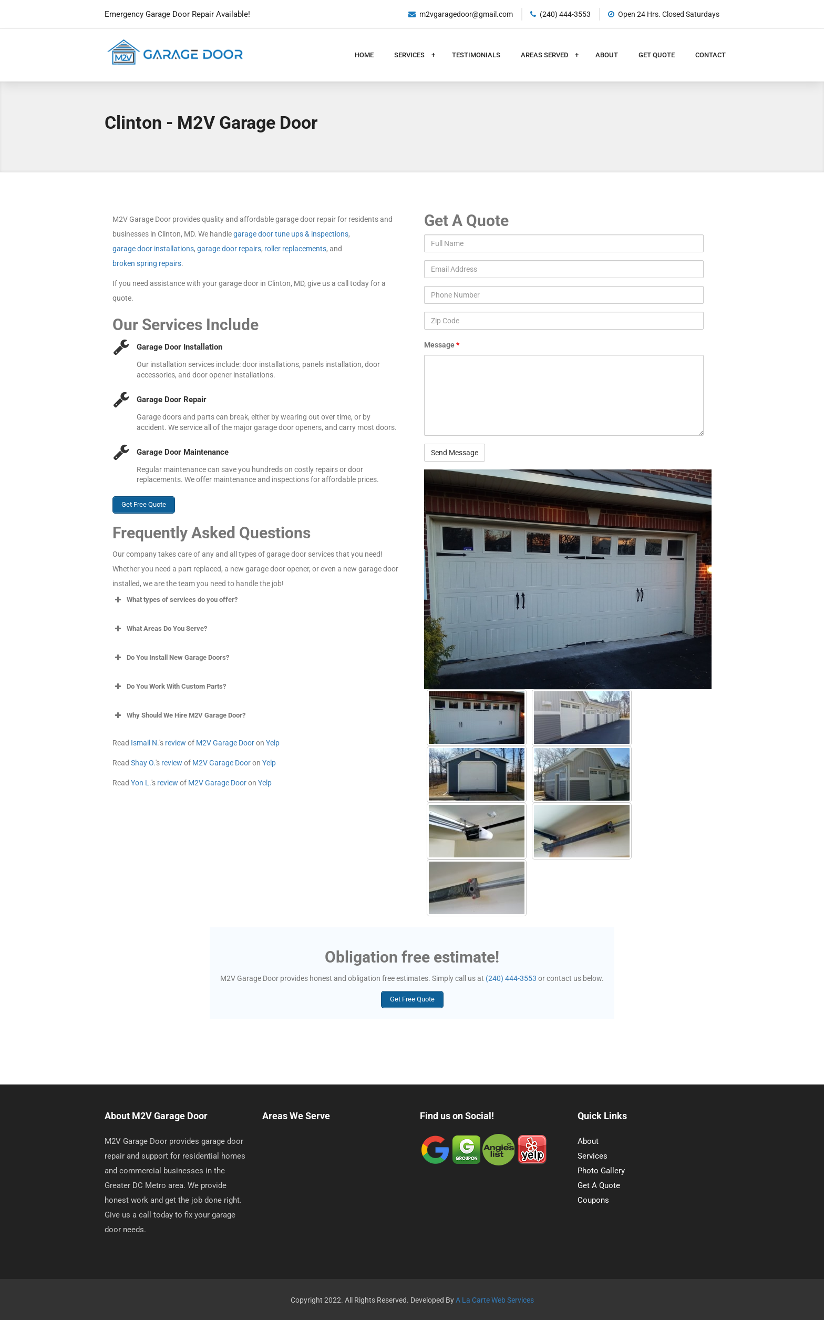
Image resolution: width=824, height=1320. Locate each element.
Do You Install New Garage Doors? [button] (170, 656)
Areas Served (545, 55)
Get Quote (656, 55)
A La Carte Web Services (495, 1299)
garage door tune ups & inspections (290, 234)
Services (410, 55)
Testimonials (476, 55)
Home (364, 55)
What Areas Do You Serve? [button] (159, 627)
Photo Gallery (601, 1169)
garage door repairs (229, 248)
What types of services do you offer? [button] (175, 598)
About (606, 55)
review (175, 741)
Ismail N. (145, 741)
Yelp (273, 741)
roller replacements (295, 248)
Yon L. (141, 781)
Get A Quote (599, 1184)
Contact (710, 55)
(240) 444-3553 (511, 978)
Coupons (593, 1199)
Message (441, 344)
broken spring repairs (146, 263)
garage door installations (153, 248)
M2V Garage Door (225, 741)
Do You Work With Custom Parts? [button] (169, 685)
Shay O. (143, 761)
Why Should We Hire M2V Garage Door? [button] (178, 714)
